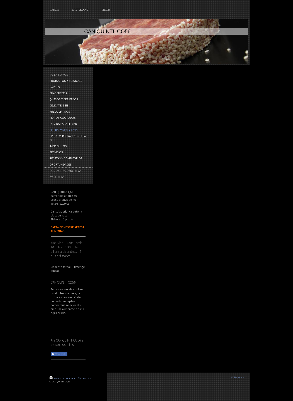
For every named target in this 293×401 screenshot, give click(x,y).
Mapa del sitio (85, 378)
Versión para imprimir (63, 378)
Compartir (59, 354)
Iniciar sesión (237, 377)
